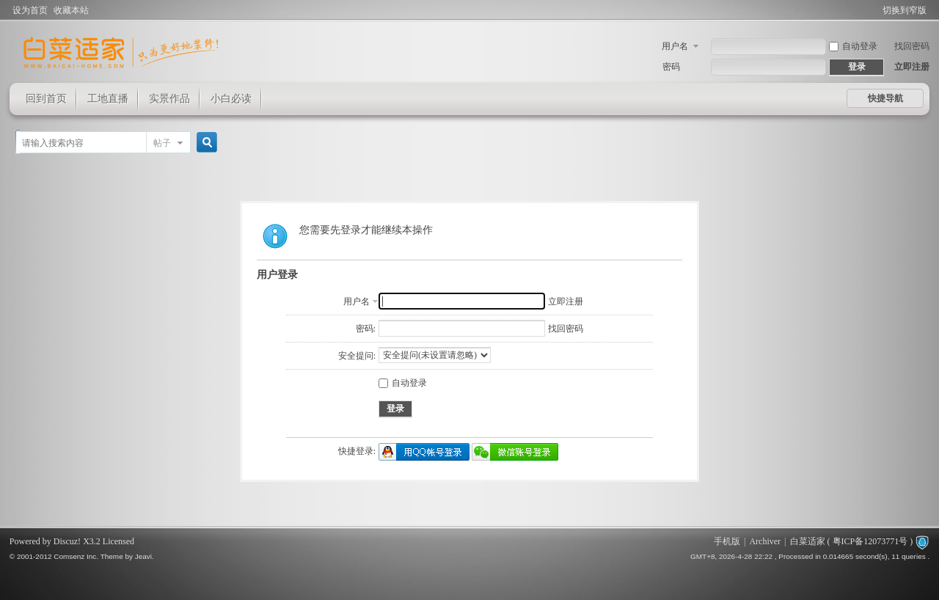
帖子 (162, 143)
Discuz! (67, 541)
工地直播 (107, 98)
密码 (671, 67)
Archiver (765, 541)
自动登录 (853, 46)
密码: (366, 328)
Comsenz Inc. (76, 556)
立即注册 (911, 67)
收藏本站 (71, 10)
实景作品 (169, 98)
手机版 (727, 541)
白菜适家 (807, 541)
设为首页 (30, 10)
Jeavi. (144, 556)
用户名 (675, 46)
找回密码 (911, 46)
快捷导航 (885, 98)
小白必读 (231, 98)
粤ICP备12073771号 (870, 541)
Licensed (118, 541)
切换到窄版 (905, 10)
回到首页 (46, 98)
